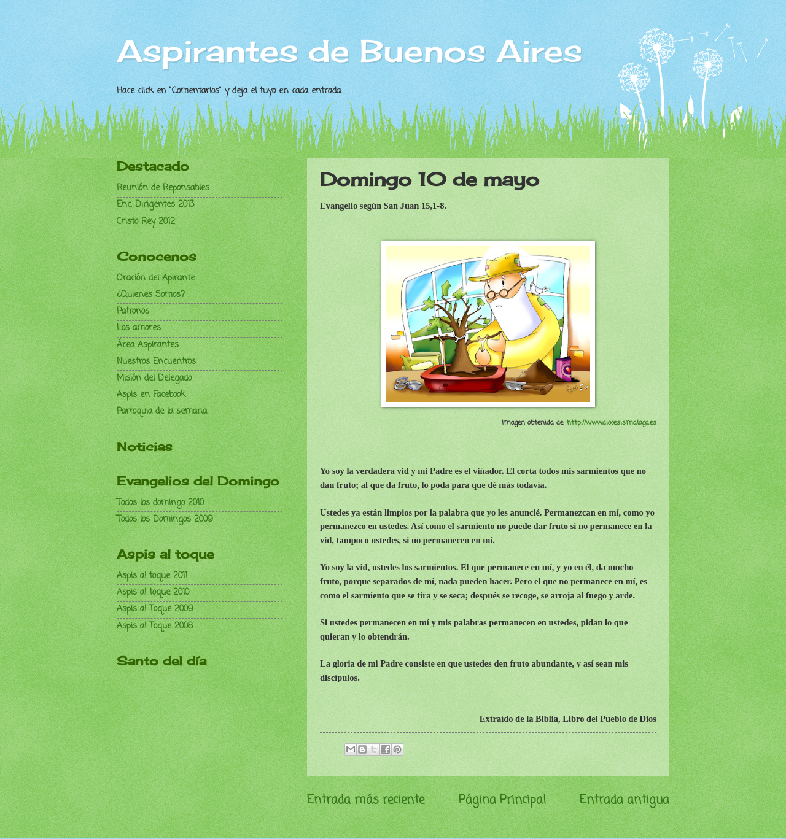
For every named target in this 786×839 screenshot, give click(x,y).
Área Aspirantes (148, 345)
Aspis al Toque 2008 (155, 626)
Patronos (133, 311)
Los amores (139, 328)
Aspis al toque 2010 (153, 592)
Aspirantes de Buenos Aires (349, 50)
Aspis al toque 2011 (152, 576)
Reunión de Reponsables (163, 188)
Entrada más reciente (365, 800)
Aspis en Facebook (151, 395)
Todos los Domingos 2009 (165, 519)
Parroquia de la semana (162, 411)
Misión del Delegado (154, 378)
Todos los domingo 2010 (160, 503)
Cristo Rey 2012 (146, 221)
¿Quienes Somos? (151, 294)
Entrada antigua (624, 800)
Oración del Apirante (156, 278)
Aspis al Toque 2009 (155, 609)
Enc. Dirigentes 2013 (156, 204)
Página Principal (502, 800)
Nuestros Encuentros (156, 361)
